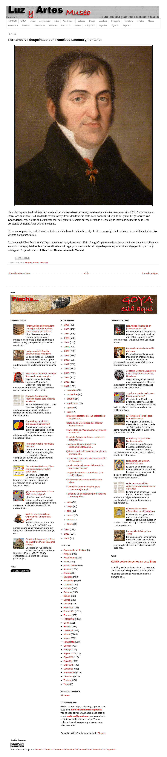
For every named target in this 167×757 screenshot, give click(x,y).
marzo (70, 515)
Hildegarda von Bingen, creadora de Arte (138, 462)
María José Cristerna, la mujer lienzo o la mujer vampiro (41, 374)
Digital (67, 600)
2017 (67, 364)
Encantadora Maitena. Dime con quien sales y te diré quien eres (40, 469)
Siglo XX (115, 25)
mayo (70, 506)
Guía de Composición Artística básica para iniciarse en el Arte (40, 399)
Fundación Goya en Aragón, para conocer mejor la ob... (83, 488)
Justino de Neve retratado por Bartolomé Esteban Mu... (81, 445)
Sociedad (26, 25)
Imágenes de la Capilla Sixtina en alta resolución (38, 352)
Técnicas (53, 25)
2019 (67, 355)
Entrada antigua (150, 273)
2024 (67, 333)
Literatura (128, 21)
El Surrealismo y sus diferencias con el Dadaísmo (140, 510)
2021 (67, 346)
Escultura (103, 21)
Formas (67, 615)
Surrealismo (39, 25)
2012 (67, 386)
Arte (66, 561)
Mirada (67, 634)
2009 (67, 538)
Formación (65, 25)
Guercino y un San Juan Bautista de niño (138, 439)
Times (67, 684)
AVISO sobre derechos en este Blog (133, 561)
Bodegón (68, 577)
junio (69, 502)
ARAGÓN (12, 21)
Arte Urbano (68, 21)
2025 (67, 329)
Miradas (140, 21)
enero (70, 524)
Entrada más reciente (20, 273)
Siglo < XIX (69, 653)
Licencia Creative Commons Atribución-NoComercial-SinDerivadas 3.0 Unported (75, 749)
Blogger (101, 733)
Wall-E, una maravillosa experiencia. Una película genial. (38, 517)
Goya (66, 622)
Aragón (67, 554)
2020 (67, 351)
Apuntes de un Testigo (75, 550)
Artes (56, 21)
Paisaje (67, 649)
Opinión (67, 645)
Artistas (77, 25)
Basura (67, 573)
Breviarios (69, 580)
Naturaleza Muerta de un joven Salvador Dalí (138, 327)
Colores (67, 588)
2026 (67, 324)
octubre (71, 398)
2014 (67, 377)
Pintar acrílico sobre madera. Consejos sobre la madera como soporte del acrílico (40, 328)
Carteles (68, 584)
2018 (67, 360)
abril (69, 511)
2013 (67, 381)
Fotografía (115, 21)
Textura (67, 680)
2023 (67, 338)
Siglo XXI (127, 25)
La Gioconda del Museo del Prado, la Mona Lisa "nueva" (85, 466)
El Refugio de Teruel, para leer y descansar (139, 417)
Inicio (86, 273)
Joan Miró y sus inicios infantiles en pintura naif (38, 422)
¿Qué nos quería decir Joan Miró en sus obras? (40, 492)
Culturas (81, 21)
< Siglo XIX (90, 25)
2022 (67, 342)
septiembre (73, 403)
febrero (71, 519)
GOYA (23, 21)
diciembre (72, 390)
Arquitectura (45, 21)
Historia (67, 626)
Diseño (67, 603)
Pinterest (65, 695)
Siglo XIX (103, 25)
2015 (67, 373)
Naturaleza (13, 25)
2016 (67, 368)
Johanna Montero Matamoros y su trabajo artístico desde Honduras (141, 373)
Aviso (33, 21)
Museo (151, 21)
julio (69, 412)
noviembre (72, 394)
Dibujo (92, 21)
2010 (67, 533)
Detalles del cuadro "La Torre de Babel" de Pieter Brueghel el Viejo (40, 542)
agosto (70, 407)
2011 (67, 529)
